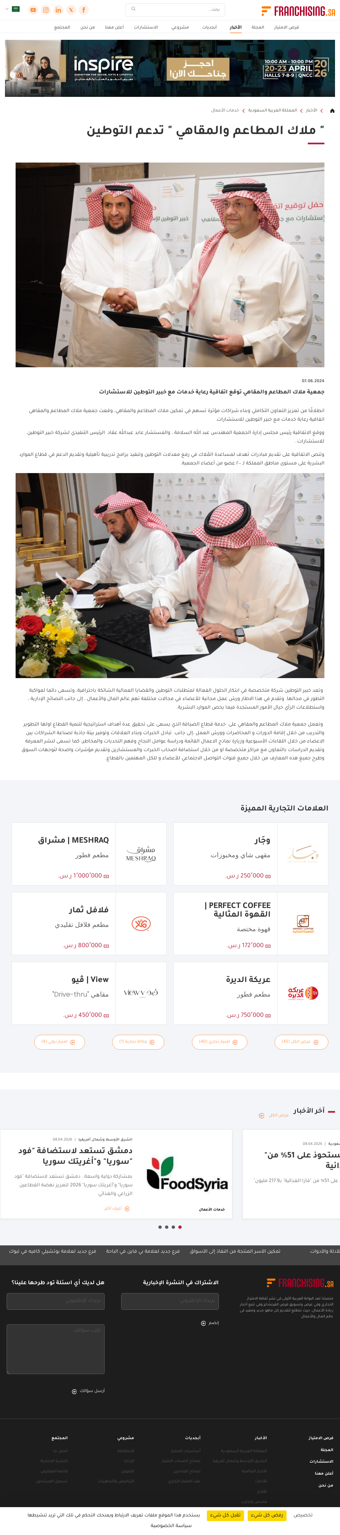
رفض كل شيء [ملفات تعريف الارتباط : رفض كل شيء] (267, 1515)
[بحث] (179, 10)
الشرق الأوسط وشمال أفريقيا (240, 1461)
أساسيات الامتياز (186, 1451)
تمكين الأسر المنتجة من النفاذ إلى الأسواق (228, 1252)
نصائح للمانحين (187, 1472)
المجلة (258, 28)
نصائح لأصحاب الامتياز (181, 1461)
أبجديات (209, 28)
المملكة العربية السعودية (272, 110)
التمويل (127, 1472)
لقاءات (261, 1482)
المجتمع (62, 28)
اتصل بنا (60, 1451)
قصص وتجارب (254, 1502)
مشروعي (180, 28)
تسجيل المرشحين (52, 1482)
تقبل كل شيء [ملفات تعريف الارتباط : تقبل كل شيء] (225, 1515)
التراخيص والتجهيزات (116, 1482)
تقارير (262, 1492)
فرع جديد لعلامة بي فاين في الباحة (136, 1252)
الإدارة (129, 1461)
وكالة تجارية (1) (137, 1042)
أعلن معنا (114, 28)
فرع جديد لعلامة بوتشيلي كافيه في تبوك (46, 1252)
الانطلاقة (126, 1451)
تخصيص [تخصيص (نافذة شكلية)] (303, 1515)
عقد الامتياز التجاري (184, 1482)
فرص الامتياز (286, 28)
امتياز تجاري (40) (218, 1042)
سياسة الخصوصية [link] (171, 1526)
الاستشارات (146, 28)
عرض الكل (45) (300, 1042)
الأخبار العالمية (254, 1472)
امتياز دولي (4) (58, 1042)
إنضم (210, 1323)
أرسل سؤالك (88, 1391)
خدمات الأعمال (225, 110)
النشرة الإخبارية (54, 1461)
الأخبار (236, 28)
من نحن (87, 28)
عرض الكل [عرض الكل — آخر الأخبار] (274, 1116)
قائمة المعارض (54, 1472)
